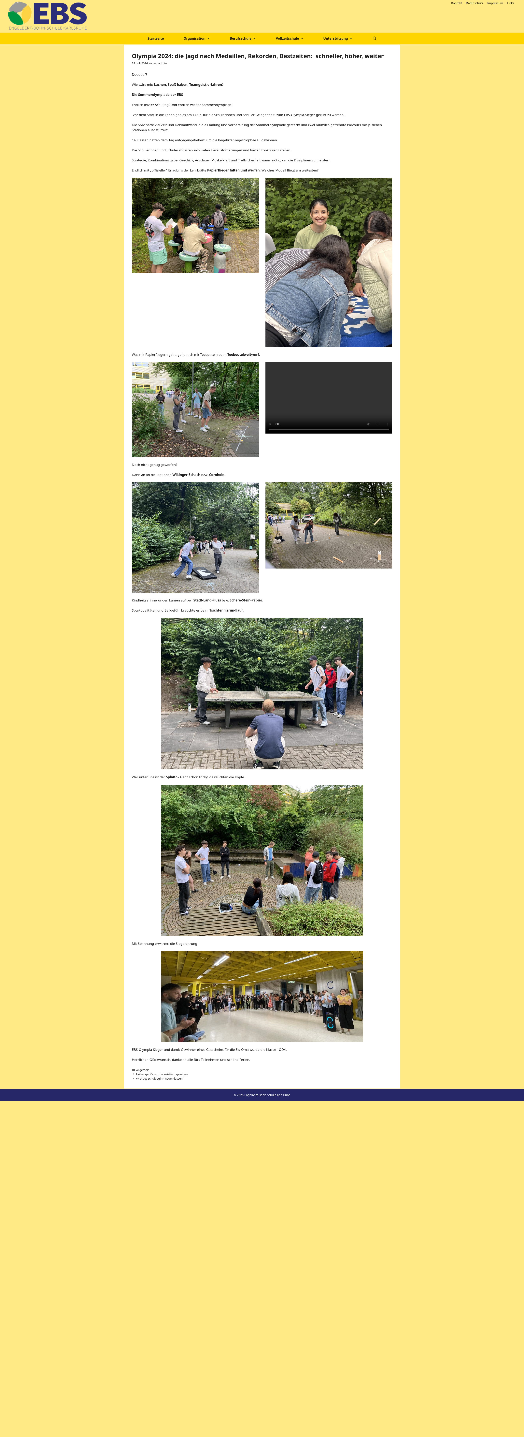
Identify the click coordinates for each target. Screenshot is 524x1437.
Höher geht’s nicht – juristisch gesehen (162, 1074)
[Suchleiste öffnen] (374, 38)
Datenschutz (474, 3)
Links (510, 3)
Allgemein (142, 1070)
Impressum (495, 3)
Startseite (156, 38)
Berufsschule (248, 38)
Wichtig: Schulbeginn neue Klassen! (159, 1078)
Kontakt (456, 3)
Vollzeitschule (295, 38)
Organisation (202, 38)
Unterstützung (342, 38)
